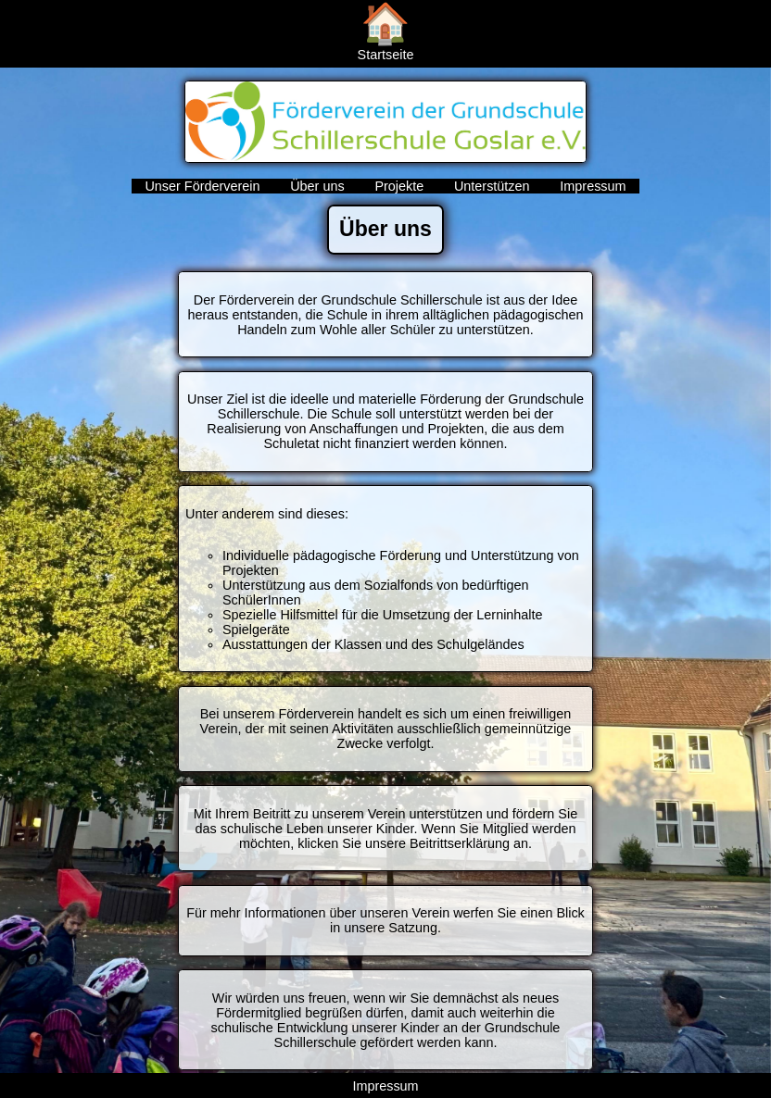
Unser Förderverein (204, 186)
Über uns (319, 186)
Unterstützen (494, 186)
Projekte (400, 186)
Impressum (593, 186)
